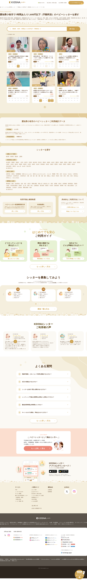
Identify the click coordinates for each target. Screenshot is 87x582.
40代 (71, 175)
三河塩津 (14, 187)
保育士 (13, 174)
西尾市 (65, 162)
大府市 (29, 164)
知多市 (33, 164)
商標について (14, 560)
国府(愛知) (70, 183)
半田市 (30, 162)
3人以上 (70, 174)
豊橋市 (13, 162)
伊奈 (22, 183)
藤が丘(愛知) (71, 185)
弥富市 (14, 166)
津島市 (44, 162)
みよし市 (19, 166)
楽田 (52, 183)
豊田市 (57, 162)
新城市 (20, 164)
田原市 (64, 164)
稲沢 (25, 183)
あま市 (23, 166)
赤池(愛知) (17, 183)
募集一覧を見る (46, 309)
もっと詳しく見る (45, 421)
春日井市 (35, 162)
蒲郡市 (70, 162)
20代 (64, 175)
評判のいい (8, 177)
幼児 (61, 175)
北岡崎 (55, 183)
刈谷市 (52, 162)
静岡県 (12, 156)
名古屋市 (8, 162)
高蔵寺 (75, 183)
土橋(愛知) (36, 185)
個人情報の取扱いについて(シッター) (17, 559)
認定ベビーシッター (27, 174)
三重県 (20, 156)
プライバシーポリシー (45, 559)
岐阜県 (7, 156)
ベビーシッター (33, 18)
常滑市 (78, 162)
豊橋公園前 (25, 187)
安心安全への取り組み (52, 2)
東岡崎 (61, 185)
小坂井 (7, 185)
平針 (65, 185)
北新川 (59, 183)
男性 (57, 174)
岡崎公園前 (34, 183)
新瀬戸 (20, 185)
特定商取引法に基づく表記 (5, 560)
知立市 (37, 164)
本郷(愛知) (8, 187)
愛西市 (69, 164)
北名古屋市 (8, 166)
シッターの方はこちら (77, 3)
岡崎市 (17, 162)
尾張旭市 (43, 164)
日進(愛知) (56, 185)
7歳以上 (49, 175)
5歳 (42, 175)
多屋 (28, 185)
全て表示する (9, 168)
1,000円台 (75, 174)
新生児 (53, 175)
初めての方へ (41, 2)
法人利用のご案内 (63, 2)
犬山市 (74, 162)
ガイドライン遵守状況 (55, 559)
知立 (32, 185)
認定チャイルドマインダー (39, 174)
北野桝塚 (65, 183)
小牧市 (12, 164)
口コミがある (16, 177)
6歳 (45, 175)
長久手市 (29, 166)
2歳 (33, 175)
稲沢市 (16, 164)
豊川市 (40, 162)
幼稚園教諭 (18, 174)
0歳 (28, 175)
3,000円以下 (23, 175)
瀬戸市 (26, 162)
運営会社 (1, 559)
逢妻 (12, 183)
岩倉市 (51, 164)
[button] (4, 294)
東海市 (25, 164)
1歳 (31, 175)
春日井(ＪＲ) (47, 183)
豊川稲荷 (42, 185)
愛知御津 (8, 183)
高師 (30, 187)
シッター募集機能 (52, 282)
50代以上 (76, 175)
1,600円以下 (9, 175)
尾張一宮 (40, 183)
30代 (68, 175)
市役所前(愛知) (14, 185)
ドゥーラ (49, 174)
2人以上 (65, 174)
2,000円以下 (16, 175)
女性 (61, 174)
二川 (76, 185)
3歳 (36, 175)
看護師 (53, 174)
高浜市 (47, 164)
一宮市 (21, 162)
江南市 (7, 164)
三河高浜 (20, 187)
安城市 (61, 162)
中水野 (51, 185)
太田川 (29, 183)
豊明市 (56, 164)
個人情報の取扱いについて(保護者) (32, 559)
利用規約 (6, 559)
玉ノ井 (24, 185)
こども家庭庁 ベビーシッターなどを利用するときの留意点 (73, 559)
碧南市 (48, 162)
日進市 (60, 164)
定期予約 (8, 174)
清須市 (73, 164)
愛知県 (16, 156)
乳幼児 (57, 175)
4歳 (39, 175)
